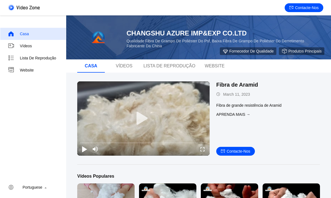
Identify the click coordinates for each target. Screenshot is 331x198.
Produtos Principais (302, 51)
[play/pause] (84, 149)
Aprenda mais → (233, 114)
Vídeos (20, 46)
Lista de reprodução (32, 58)
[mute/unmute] (95, 149)
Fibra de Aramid (237, 85)
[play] (143, 118)
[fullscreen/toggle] (202, 149)
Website (21, 70)
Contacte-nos (304, 8)
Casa (18, 34)
